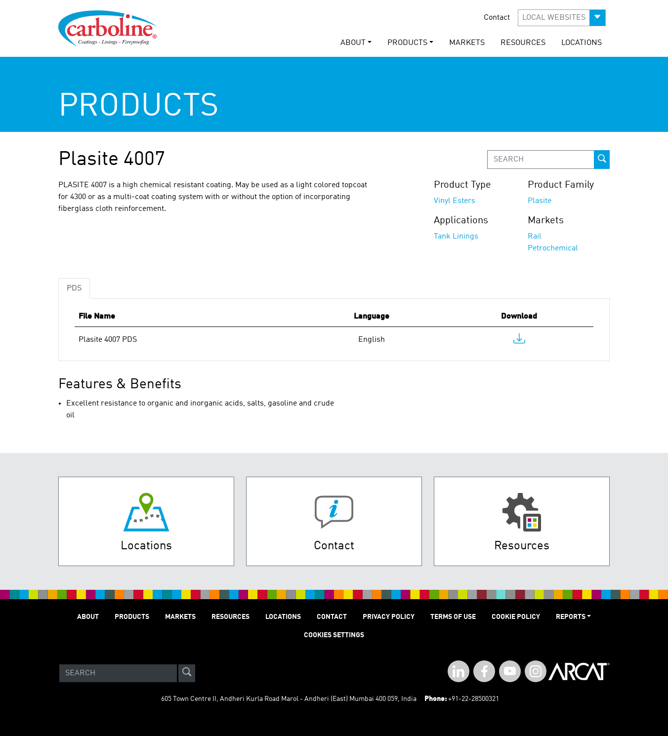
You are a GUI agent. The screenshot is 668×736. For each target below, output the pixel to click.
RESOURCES (523, 43)
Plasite (539, 201)
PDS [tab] (74, 288)
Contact (497, 18)
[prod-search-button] (602, 159)
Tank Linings (456, 237)
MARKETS (467, 43)
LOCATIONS (581, 43)
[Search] (118, 673)
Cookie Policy (516, 616)
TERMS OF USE (453, 616)
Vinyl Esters (454, 201)
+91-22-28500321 (473, 698)
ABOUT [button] (353, 43)
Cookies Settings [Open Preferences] (334, 635)
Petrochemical (553, 248)
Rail (535, 237)
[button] (562, 17)
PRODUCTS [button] (407, 43)
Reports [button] (570, 616)
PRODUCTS (132, 616)
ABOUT (88, 616)
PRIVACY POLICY (389, 616)
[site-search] (186, 673)
